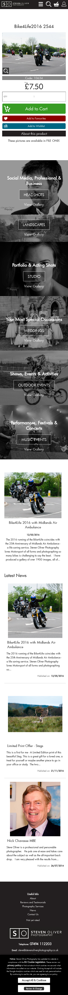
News (33, 910)
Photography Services (33, 906)
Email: (15, 950)
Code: (29, 78)
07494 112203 (40, 944)
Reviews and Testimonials (33, 902)
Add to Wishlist (36, 126)
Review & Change (34, 988)
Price (26, 82)
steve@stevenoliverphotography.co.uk (38, 950)
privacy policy (14, 965)
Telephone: (24, 944)
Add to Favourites (36, 118)
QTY (5, 96)
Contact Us (33, 914)
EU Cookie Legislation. (35, 962)
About (33, 898)
